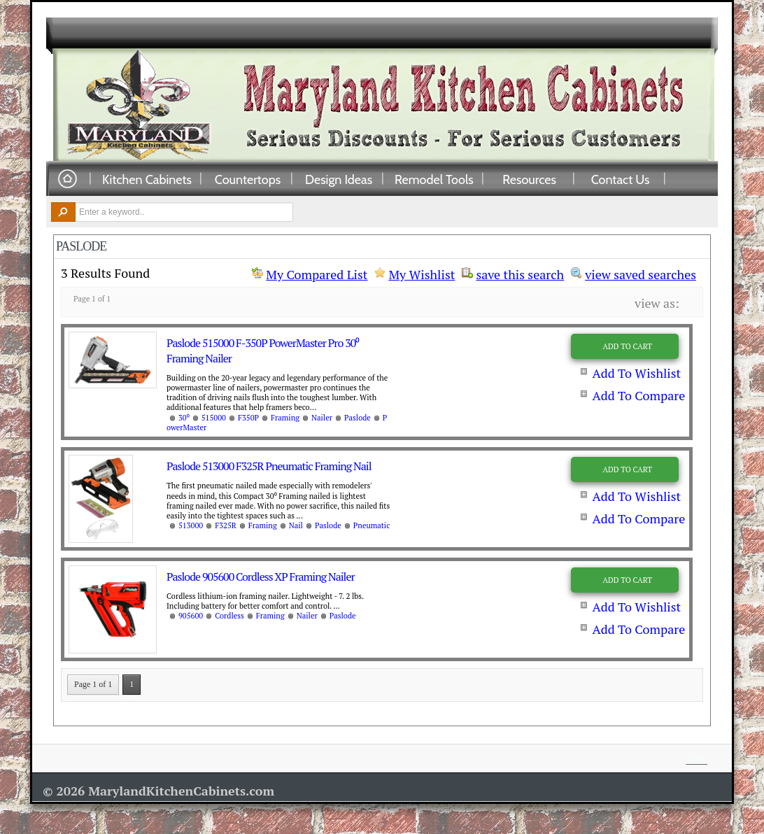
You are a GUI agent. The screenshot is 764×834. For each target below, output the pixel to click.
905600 (190, 616)
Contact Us (620, 179)
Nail (296, 525)
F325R (225, 525)
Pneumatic (371, 525)
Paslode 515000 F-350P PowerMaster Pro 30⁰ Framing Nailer (263, 350)
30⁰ (184, 418)
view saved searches (640, 273)
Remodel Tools (434, 179)
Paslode (357, 418)
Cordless (229, 616)
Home (67, 179)
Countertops (248, 179)
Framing (285, 418)
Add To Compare (638, 395)
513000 (190, 525)
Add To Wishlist (636, 373)
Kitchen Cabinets (147, 179)
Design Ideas (338, 179)
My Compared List (316, 274)
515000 (213, 418)
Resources (529, 179)
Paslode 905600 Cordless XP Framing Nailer (261, 576)
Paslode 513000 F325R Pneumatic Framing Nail (269, 466)
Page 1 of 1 (93, 684)
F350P (248, 418)
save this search (520, 273)
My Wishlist (421, 274)
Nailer (321, 418)
